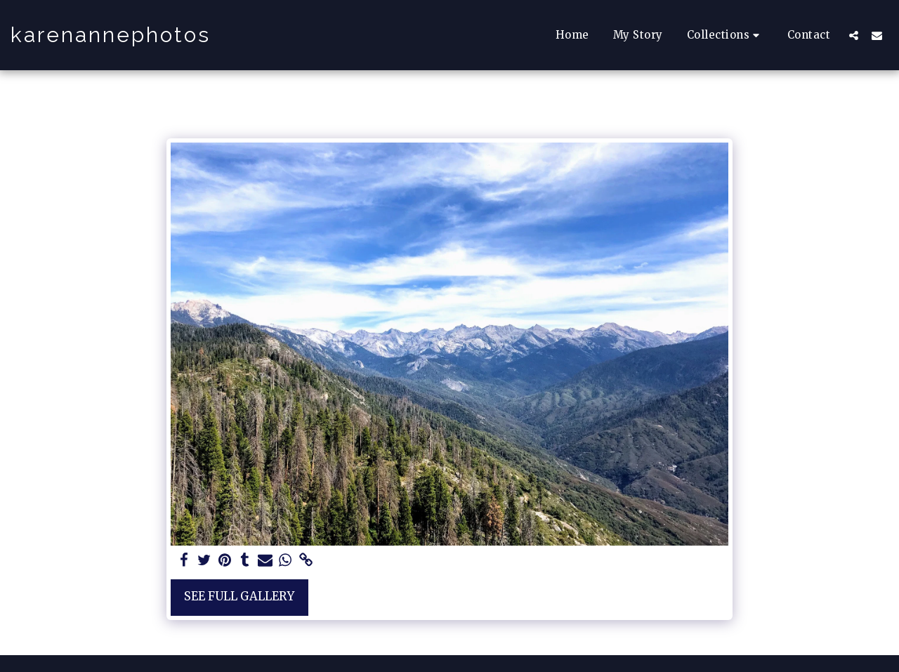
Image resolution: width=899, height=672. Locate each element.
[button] (725, 34)
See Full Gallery (239, 596)
